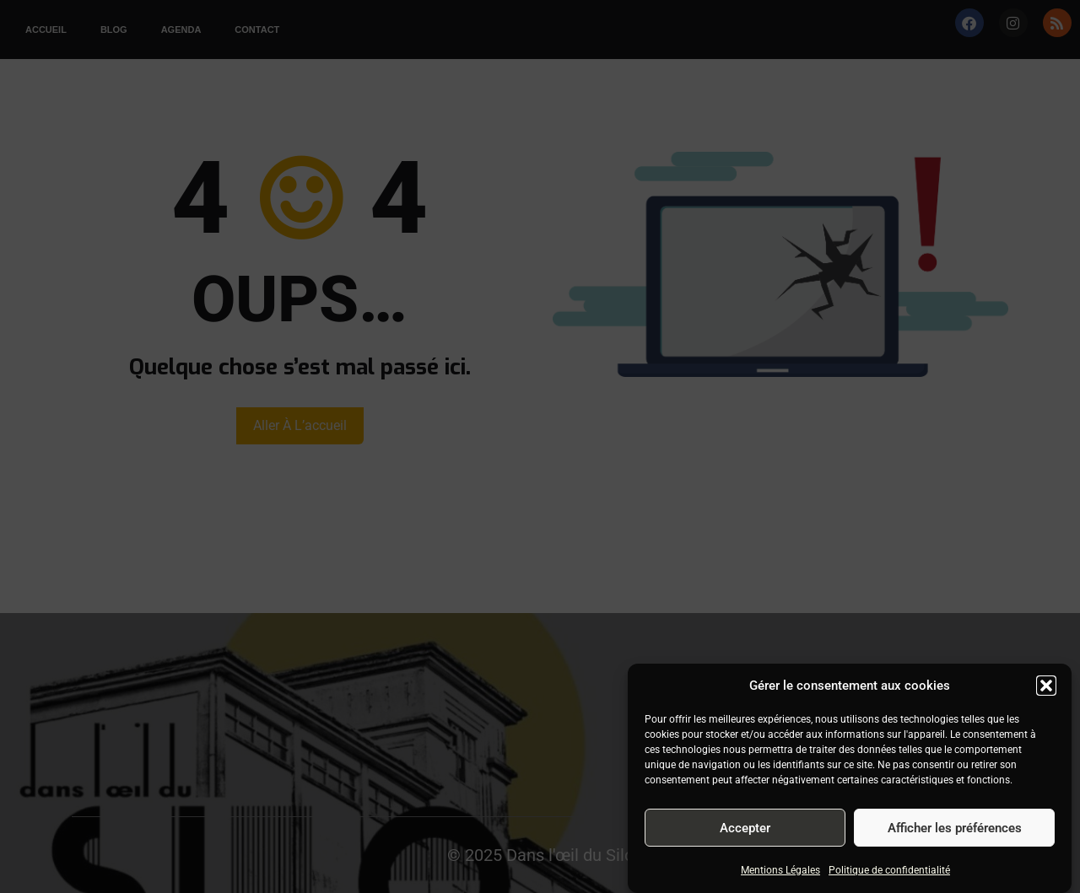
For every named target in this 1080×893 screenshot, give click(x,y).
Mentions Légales (780, 870)
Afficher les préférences (955, 828)
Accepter (745, 828)
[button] (1046, 685)
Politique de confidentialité (889, 870)
